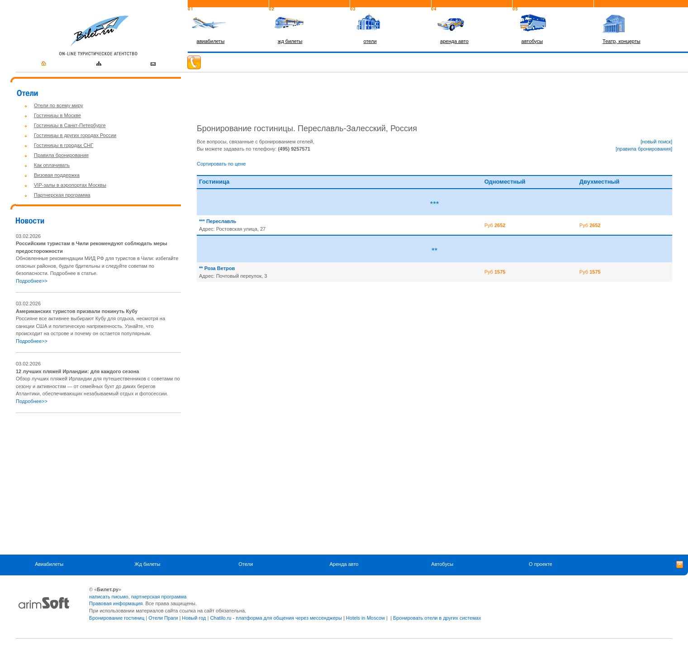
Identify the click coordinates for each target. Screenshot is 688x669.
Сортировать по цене (221, 163)
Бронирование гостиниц (116, 618)
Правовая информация (115, 603)
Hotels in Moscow (365, 618)
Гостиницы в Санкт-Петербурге (70, 125)
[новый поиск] (656, 141)
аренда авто (454, 41)
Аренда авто (343, 564)
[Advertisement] (92, 483)
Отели (245, 564)
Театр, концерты (622, 41)
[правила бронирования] (644, 149)
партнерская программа (159, 596)
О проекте (540, 564)
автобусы (532, 41)
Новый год (194, 618)
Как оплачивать (52, 165)
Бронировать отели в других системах (437, 618)
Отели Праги (163, 618)
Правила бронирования (61, 155)
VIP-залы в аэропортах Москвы (70, 185)
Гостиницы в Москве (57, 115)
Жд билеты (147, 564)
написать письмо (108, 596)
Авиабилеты (49, 564)
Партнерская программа (62, 195)
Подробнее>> (31, 281)
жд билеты (290, 41)
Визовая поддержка (57, 175)
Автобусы (442, 564)
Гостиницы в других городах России (75, 135)
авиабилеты (211, 41)
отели (370, 41)
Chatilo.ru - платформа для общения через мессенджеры (276, 618)
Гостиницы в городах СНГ (63, 145)
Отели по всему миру (58, 105)
